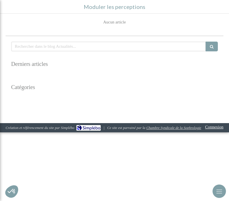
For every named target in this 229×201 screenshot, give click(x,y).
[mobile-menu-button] (219, 191)
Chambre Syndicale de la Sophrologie (173, 128)
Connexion (214, 127)
